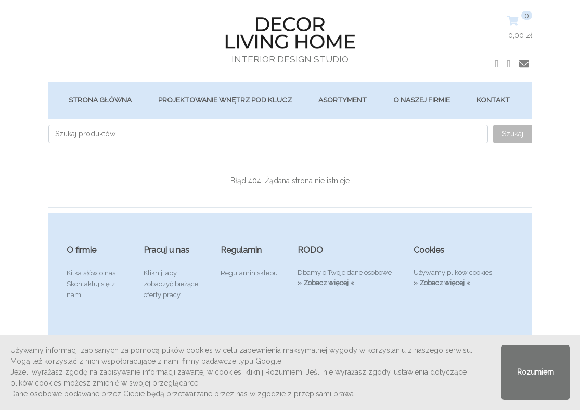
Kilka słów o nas (91, 273)
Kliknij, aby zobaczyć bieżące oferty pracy (171, 284)
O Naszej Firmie (421, 100)
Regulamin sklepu (249, 273)
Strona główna (100, 100)
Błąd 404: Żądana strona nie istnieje (290, 180)
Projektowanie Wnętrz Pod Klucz (225, 100)
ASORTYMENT (342, 100)
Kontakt (493, 100)
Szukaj (512, 134)
